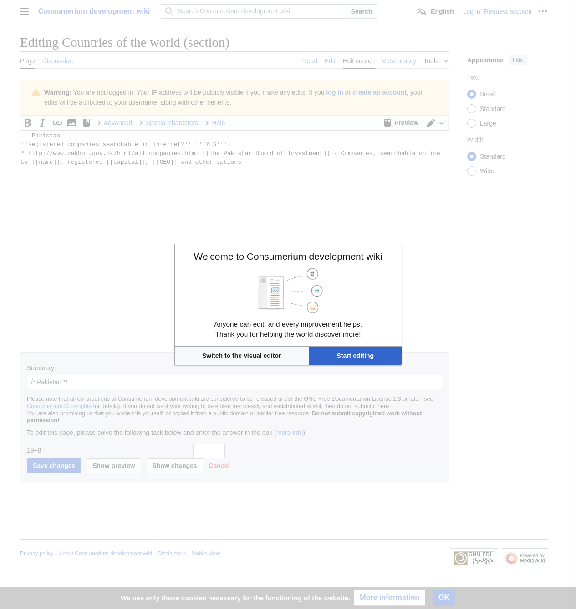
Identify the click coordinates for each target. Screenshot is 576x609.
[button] (242, 356)
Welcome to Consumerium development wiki (288, 256)
